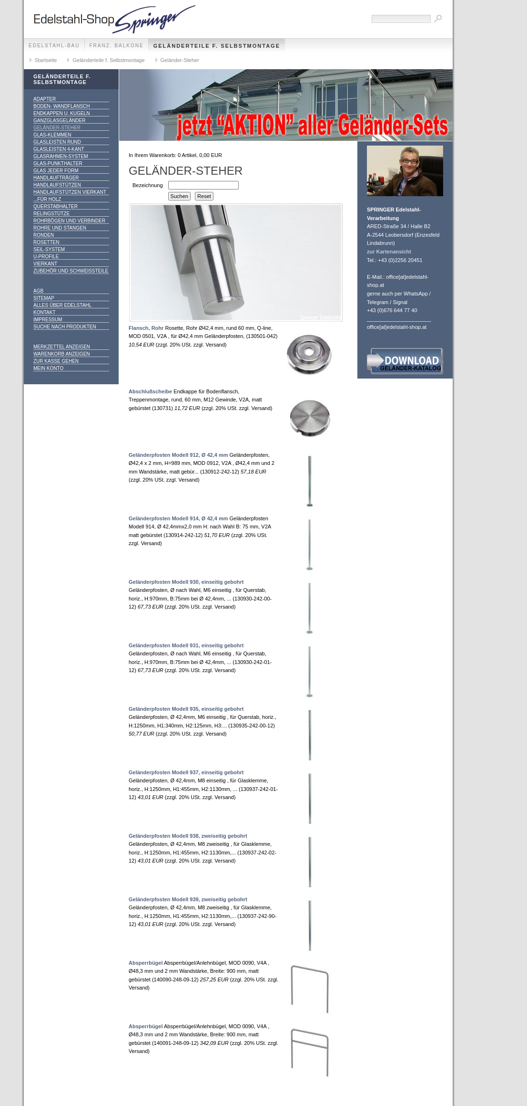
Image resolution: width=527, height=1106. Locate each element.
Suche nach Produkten (64, 326)
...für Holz (47, 199)
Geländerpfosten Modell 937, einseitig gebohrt (186, 772)
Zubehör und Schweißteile (70, 271)
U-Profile (46, 256)
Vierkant (45, 263)
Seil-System (49, 249)
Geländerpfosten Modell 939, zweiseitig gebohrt (188, 899)
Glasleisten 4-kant (58, 149)
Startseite (46, 60)
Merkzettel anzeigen (61, 346)
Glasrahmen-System (60, 156)
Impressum (47, 319)
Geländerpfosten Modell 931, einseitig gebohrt (186, 645)
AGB (38, 291)
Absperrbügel (146, 963)
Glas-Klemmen (52, 134)
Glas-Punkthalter (57, 163)
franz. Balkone (117, 45)
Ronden (43, 235)
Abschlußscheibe (150, 391)
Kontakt (44, 312)
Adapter (44, 99)
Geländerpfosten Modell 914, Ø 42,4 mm (178, 518)
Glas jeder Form (55, 170)
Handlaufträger (56, 177)
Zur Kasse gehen (56, 361)
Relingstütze (51, 213)
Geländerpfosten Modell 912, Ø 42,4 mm (178, 455)
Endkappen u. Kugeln (61, 113)
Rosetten (46, 242)
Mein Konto (48, 368)
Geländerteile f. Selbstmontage (216, 46)
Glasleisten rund (57, 142)
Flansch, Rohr (146, 328)
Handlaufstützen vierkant (69, 192)
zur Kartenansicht (389, 251)
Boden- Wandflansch (61, 106)
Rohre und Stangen (59, 228)
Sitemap (43, 298)
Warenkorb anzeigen (61, 354)
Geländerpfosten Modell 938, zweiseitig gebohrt (188, 836)
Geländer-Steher (180, 60)
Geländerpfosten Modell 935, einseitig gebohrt (186, 709)
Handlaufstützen (57, 185)
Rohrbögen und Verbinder (69, 220)
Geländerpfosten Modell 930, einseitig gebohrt (186, 582)
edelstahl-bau (54, 45)
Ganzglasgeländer (59, 120)
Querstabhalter (55, 206)
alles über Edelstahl (62, 305)
